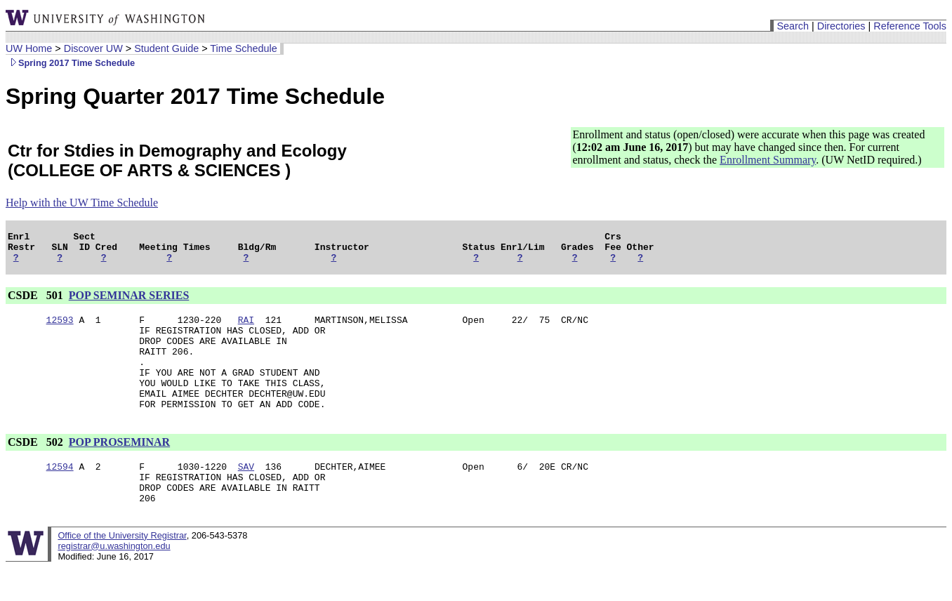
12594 (60, 493)
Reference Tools (909, 26)
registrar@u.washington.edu (114, 579)
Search (792, 26)
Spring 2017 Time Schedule (70, 63)
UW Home (29, 48)
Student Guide (166, 48)
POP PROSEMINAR (119, 467)
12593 (60, 328)
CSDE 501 (37, 302)
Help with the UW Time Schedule (82, 203)
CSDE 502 (37, 467)
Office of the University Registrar (122, 569)
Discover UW (93, 48)
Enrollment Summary (768, 160)
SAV (246, 493)
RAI (246, 328)
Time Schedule (243, 48)
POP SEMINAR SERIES (129, 302)
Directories (841, 26)
